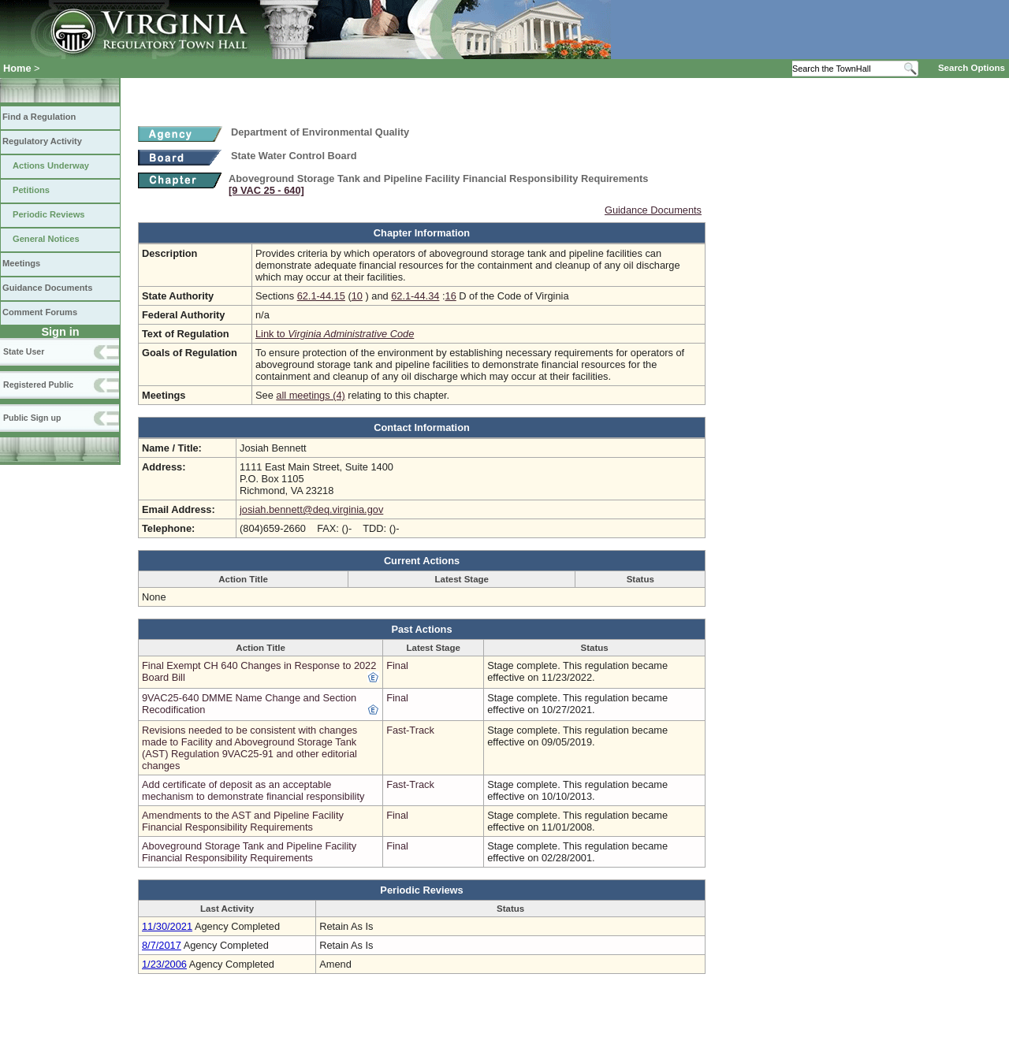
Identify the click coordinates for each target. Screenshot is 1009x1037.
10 (357, 296)
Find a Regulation (39, 116)
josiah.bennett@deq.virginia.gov (311, 509)
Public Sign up (32, 417)
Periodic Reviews (49, 214)
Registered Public (38, 384)
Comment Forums (39, 312)
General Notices (46, 238)
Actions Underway (51, 165)
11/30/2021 (167, 926)
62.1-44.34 (415, 296)
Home (17, 68)
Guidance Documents (47, 287)
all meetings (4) (310, 395)
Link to (334, 334)
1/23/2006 (164, 964)
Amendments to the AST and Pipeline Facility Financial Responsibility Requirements (243, 821)
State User (23, 351)
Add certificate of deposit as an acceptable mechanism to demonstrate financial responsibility (253, 790)
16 (450, 296)
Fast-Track (410, 730)
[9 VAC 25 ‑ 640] (266, 190)
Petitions (31, 190)
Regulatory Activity (42, 141)
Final (397, 665)
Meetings (21, 263)
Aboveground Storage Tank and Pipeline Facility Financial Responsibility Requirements (249, 852)
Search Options (971, 67)
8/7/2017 (161, 945)
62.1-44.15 (321, 296)
